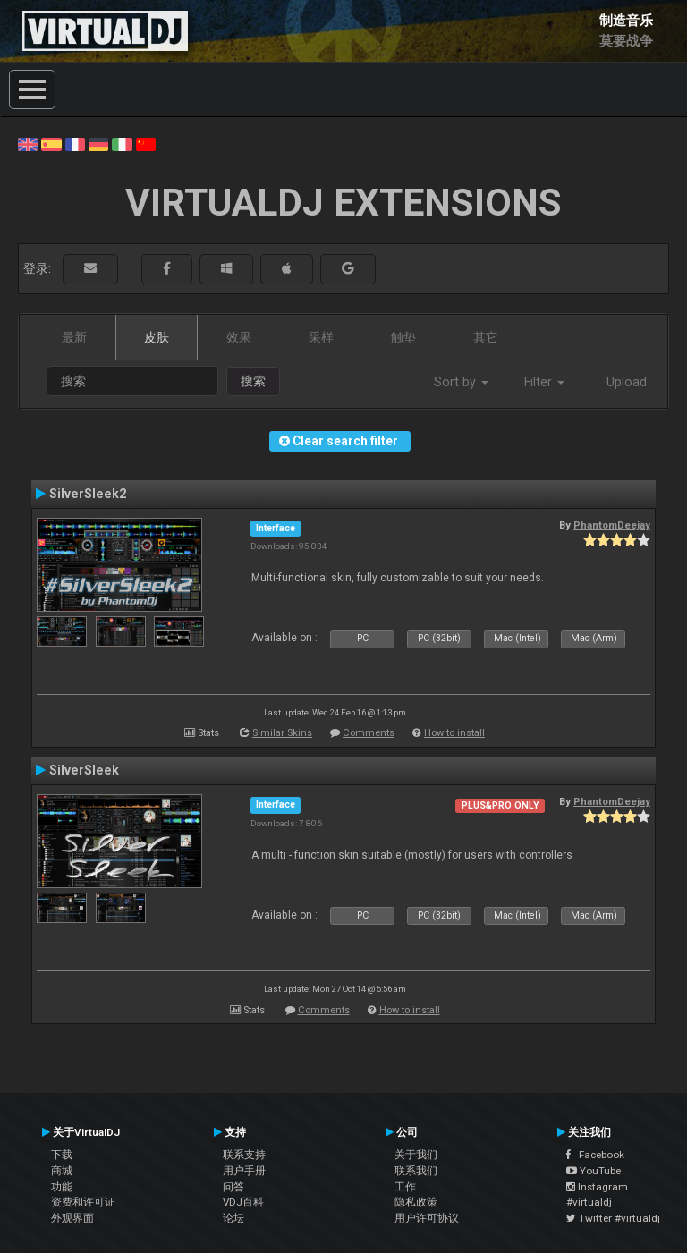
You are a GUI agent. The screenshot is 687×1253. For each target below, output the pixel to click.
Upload (626, 382)
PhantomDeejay (611, 525)
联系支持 (244, 1154)
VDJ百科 (243, 1202)
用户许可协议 (426, 1218)
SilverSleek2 (87, 494)
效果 (238, 337)
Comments (368, 733)
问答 (233, 1187)
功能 (61, 1187)
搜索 (253, 381)
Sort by (461, 382)
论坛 (233, 1218)
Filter (544, 382)
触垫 (403, 337)
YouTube (593, 1170)
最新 (74, 337)
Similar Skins (282, 733)
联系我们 (415, 1170)
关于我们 (415, 1154)
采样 (321, 337)
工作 (405, 1187)
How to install (454, 733)
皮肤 (156, 337)
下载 (61, 1154)
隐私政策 (415, 1202)
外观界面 (72, 1218)
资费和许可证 (83, 1202)
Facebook (595, 1154)
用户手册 (244, 1170)
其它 (485, 337)
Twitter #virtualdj (613, 1218)
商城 (61, 1170)
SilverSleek (84, 770)
